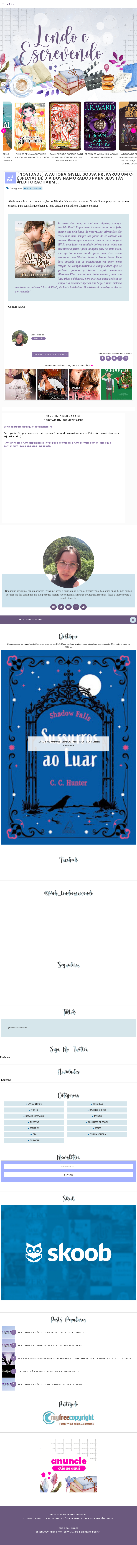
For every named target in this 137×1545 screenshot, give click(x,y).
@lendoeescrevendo (17, 1027)
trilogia (34, 1140)
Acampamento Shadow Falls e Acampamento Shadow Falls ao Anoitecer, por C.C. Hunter (74, 1358)
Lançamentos (35, 1104)
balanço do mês (98, 1110)
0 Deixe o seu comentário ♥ (51, 354)
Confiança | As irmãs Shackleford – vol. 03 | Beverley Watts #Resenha (20, 157)
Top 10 (34, 1110)
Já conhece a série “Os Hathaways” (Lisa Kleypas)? (50, 1384)
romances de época (98, 1122)
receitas (34, 1122)
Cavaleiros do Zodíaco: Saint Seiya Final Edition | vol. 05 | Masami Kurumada (89, 157)
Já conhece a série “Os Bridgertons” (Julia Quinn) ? (51, 1332)
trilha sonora (98, 1134)
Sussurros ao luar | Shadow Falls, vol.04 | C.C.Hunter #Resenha (68, 743)
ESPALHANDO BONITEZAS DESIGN (82, 1532)
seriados (34, 1128)
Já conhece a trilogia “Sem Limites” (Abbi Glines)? (50, 1345)
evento (98, 1116)
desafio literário (35, 1116)
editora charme (32, 188)
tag (35, 1134)
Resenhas (98, 1104)
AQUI (21, 306)
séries (98, 1128)
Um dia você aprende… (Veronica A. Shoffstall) (48, 1371)
